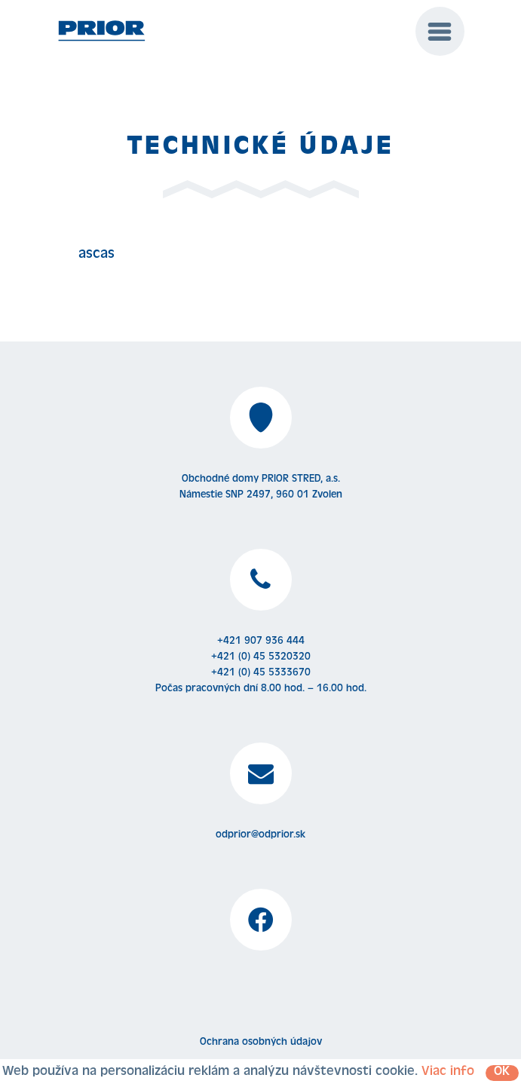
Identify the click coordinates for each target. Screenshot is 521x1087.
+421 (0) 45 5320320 (261, 657)
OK (502, 1072)
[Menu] (439, 31)
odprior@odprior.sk (260, 835)
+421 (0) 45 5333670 (261, 673)
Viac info (447, 1072)
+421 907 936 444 (261, 641)
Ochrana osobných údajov (261, 1042)
